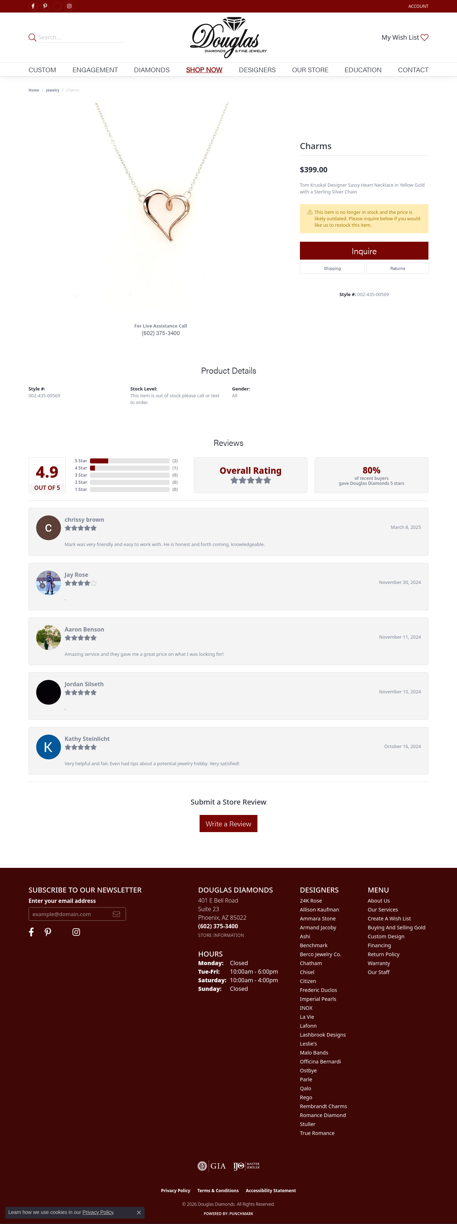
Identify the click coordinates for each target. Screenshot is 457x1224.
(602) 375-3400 (161, 333)
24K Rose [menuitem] (311, 900)
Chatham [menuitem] (311, 963)
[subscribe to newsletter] (116, 914)
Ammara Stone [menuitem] (318, 918)
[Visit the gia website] (211, 1166)
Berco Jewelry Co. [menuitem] (320, 954)
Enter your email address (62, 900)
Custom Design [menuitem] (386, 936)
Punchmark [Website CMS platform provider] (241, 1213)
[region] (161, 209)
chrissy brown (84, 519)
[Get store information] (221, 935)
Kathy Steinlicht (87, 739)
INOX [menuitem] (306, 1007)
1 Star (81, 489)
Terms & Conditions (218, 1191)
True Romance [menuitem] (317, 1133)
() (175, 461)
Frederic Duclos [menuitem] (318, 990)
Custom (42, 69)
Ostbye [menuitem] (308, 1070)
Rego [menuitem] (306, 1097)
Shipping (332, 268)
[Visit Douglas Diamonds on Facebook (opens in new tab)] (33, 6)
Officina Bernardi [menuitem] (320, 1061)
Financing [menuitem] (379, 945)
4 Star (81, 468)
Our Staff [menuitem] (379, 972)
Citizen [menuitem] (308, 981)
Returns (397, 268)
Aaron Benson (84, 629)
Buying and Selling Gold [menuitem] (397, 927)
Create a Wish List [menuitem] (389, 918)
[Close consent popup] (139, 1212)
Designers (257, 69)
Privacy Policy (175, 1191)
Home (34, 90)
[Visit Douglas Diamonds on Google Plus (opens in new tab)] (57, 6)
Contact (413, 69)
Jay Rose (76, 575)
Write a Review (228, 823)
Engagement (95, 69)
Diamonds (152, 69)
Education (363, 69)
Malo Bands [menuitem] (314, 1052)
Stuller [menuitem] (307, 1124)
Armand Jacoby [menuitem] (318, 927)
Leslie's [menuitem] (308, 1043)
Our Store (310, 69)
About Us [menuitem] (379, 900)
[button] (417, 6)
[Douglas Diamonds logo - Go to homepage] (228, 37)
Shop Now (204, 69)
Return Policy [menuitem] (384, 954)
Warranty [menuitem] (379, 963)
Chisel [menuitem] (307, 972)
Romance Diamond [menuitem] (323, 1115)
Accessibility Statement (271, 1191)
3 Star (81, 475)
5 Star (81, 461)
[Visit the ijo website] (246, 1166)
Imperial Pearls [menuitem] (318, 999)
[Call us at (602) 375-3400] (218, 926)
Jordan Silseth (84, 684)
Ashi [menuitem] (305, 936)
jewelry (52, 90)
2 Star (81, 482)
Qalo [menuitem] (305, 1088)
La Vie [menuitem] (307, 1016)
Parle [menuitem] (306, 1079)
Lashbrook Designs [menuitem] (323, 1034)
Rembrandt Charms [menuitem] (323, 1106)
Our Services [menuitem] (383, 909)
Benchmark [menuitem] (313, 945)
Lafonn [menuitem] (308, 1025)
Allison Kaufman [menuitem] (319, 909)
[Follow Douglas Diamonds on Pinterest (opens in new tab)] (45, 6)
